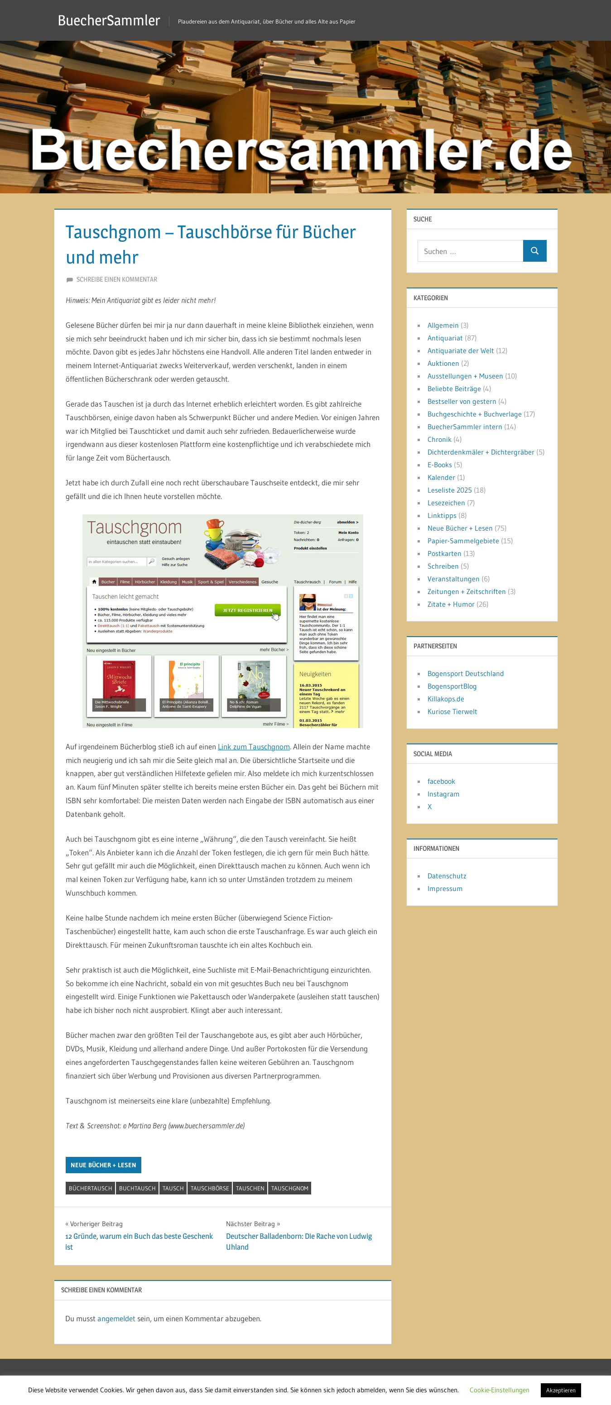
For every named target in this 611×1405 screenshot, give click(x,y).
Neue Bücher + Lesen (103, 1165)
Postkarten (445, 553)
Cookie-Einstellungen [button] (499, 1390)
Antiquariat (445, 337)
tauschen (250, 1188)
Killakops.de (446, 698)
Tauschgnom (289, 1188)
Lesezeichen (446, 502)
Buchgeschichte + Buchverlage (475, 413)
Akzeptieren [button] (561, 1390)
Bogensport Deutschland (466, 673)
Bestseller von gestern (462, 401)
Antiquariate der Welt (461, 350)
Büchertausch (90, 1188)
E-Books (440, 464)
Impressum (445, 888)
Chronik (440, 439)
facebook (441, 781)
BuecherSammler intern (465, 426)
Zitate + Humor (451, 604)
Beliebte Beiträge (454, 388)
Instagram (444, 793)
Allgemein (443, 325)
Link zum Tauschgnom (254, 746)
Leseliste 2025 (450, 489)
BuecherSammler (109, 20)
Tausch (173, 1188)
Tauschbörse (210, 1188)
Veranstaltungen (454, 578)
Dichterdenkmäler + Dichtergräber (481, 451)
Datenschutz (447, 875)
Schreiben (443, 566)
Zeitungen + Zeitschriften (467, 591)
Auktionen (443, 363)
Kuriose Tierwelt (452, 711)
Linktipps (442, 515)
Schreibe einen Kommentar (117, 279)
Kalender (441, 477)
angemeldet (116, 1318)
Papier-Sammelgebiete (463, 540)
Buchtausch (137, 1188)
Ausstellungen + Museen (465, 375)
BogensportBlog (452, 686)
